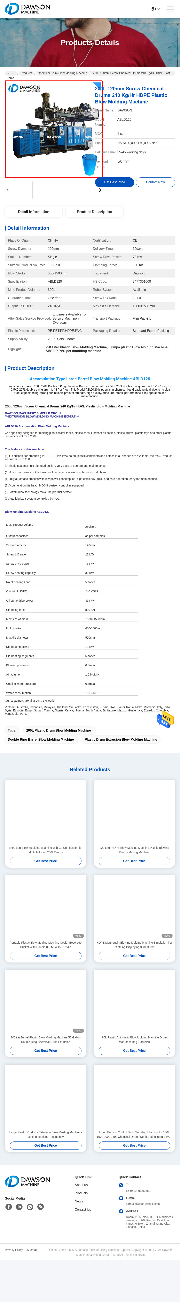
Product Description (94, 212)
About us (81, 1185)
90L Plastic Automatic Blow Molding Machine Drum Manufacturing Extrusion (134, 1040)
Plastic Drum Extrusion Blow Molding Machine (121, 739)
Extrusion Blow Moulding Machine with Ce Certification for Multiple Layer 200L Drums (46, 850)
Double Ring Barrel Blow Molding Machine (41, 739)
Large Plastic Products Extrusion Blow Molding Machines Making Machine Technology (45, 1134)
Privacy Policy (14, 1250)
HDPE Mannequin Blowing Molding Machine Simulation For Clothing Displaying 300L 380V (134, 945)
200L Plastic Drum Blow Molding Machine (58, 730)
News (79, 1201)
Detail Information (33, 212)
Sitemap (32, 1250)
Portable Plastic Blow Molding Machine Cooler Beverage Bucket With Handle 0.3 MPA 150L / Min (45, 945)
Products (26, 73)
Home (10, 73)
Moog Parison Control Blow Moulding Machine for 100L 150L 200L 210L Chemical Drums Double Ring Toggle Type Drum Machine (134, 1135)
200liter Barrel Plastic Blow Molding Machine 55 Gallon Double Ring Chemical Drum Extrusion (45, 1040)
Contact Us (83, 1209)
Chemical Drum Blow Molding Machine (62, 73)
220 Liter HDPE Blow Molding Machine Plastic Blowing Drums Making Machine (134, 850)
